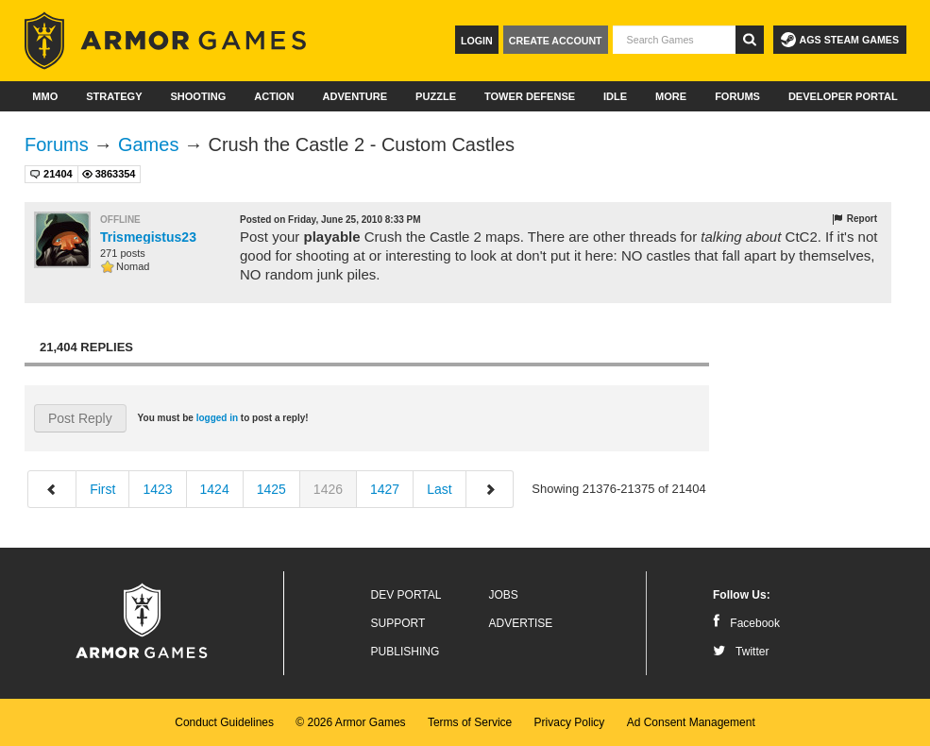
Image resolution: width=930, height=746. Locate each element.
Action (274, 96)
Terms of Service (470, 722)
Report (854, 219)
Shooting (198, 96)
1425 (271, 489)
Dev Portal (406, 595)
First (102, 489)
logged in (217, 418)
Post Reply (80, 418)
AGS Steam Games (840, 39)
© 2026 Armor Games (350, 722)
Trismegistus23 (148, 237)
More (670, 96)
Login (477, 40)
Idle (615, 96)
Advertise (521, 623)
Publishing (405, 651)
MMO (45, 96)
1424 (214, 489)
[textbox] (674, 39)
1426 (328, 489)
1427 (384, 489)
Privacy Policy (569, 722)
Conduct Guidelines (224, 722)
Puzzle (435, 96)
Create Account (555, 40)
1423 (157, 489)
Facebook (746, 623)
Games (148, 144)
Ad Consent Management (691, 722)
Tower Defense (529, 96)
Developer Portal (843, 96)
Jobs (503, 595)
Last (439, 489)
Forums (737, 96)
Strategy (114, 96)
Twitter (741, 651)
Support (398, 623)
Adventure (354, 96)
